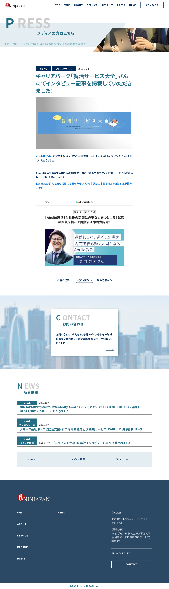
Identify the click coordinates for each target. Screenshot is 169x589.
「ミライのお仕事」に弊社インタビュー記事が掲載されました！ (93, 455)
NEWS (133, 5)
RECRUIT (107, 5)
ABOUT (78, 5)
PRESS (121, 5)
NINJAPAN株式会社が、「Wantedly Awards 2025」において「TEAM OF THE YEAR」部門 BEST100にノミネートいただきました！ (79, 421)
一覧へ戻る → (84, 280)
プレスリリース (64, 68)
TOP (57, 5)
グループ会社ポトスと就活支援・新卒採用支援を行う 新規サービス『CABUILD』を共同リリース (81, 442)
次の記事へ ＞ (105, 280)
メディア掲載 (27, 455)
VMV (67, 5)
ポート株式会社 (44, 156)
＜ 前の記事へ (64, 280)
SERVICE (92, 5)
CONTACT (152, 5)
